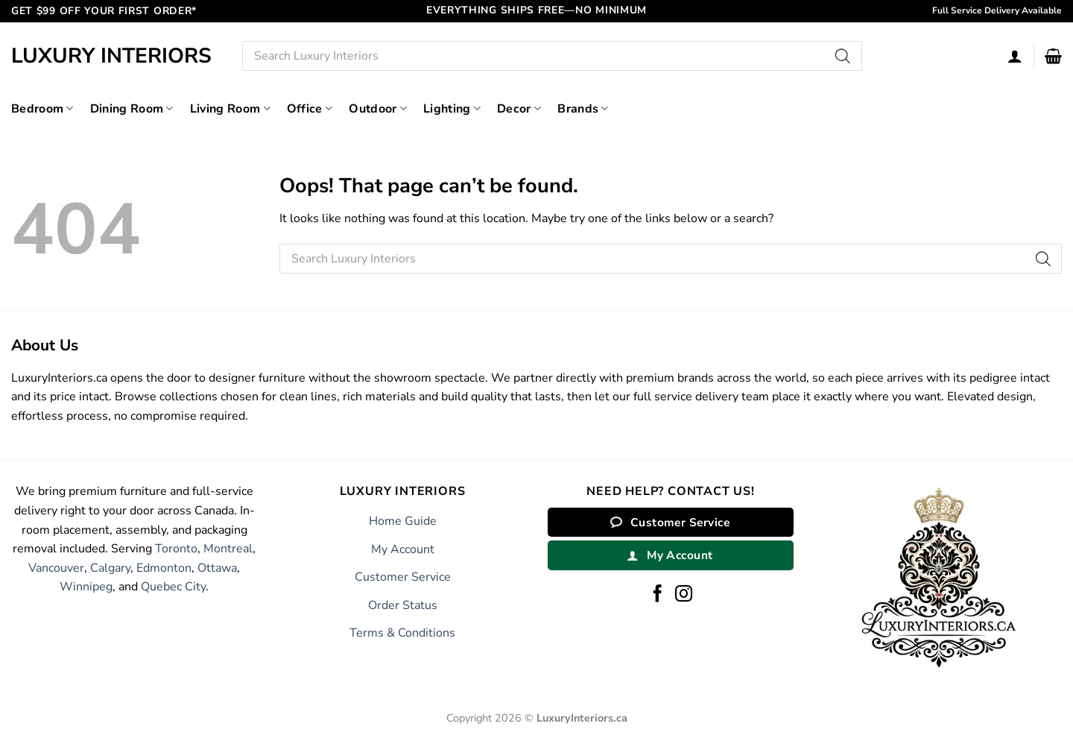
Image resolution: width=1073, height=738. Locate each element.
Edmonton (164, 568)
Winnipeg (86, 586)
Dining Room (132, 109)
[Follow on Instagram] (683, 595)
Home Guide (403, 521)
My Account (402, 549)
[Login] (1014, 56)
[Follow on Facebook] (657, 595)
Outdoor (378, 109)
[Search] (843, 56)
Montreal (228, 548)
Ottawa (217, 568)
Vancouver (56, 568)
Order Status (402, 605)
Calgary (110, 568)
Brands (582, 109)
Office (309, 109)
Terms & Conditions (402, 633)
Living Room (230, 109)
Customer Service (403, 577)
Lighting (452, 109)
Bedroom (42, 109)
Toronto (176, 548)
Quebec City (173, 586)
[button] (1053, 56)
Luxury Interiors (111, 55)
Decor (519, 109)
